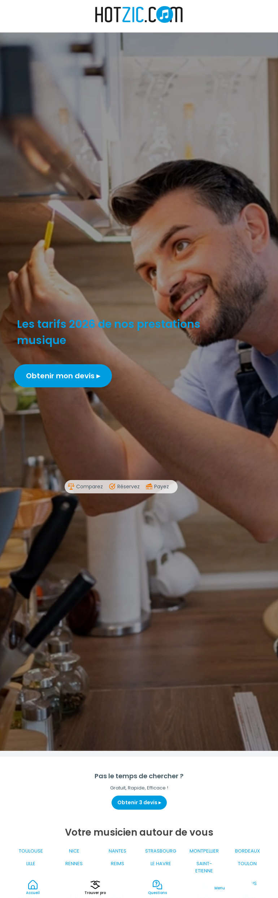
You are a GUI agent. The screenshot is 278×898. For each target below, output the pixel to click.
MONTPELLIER (204, 851)
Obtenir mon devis (63, 376)
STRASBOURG (160, 851)
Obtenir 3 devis (139, 802)
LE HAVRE (161, 863)
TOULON (247, 863)
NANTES (117, 851)
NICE (74, 851)
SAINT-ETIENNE (204, 867)
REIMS (117, 863)
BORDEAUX (247, 851)
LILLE (30, 863)
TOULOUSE (31, 851)
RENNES (74, 863)
